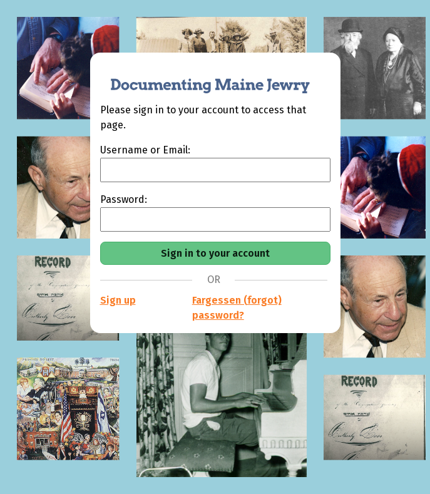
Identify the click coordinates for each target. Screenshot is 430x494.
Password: (123, 199)
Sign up (118, 300)
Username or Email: (145, 150)
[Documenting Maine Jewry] (203, 78)
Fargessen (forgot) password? (237, 307)
